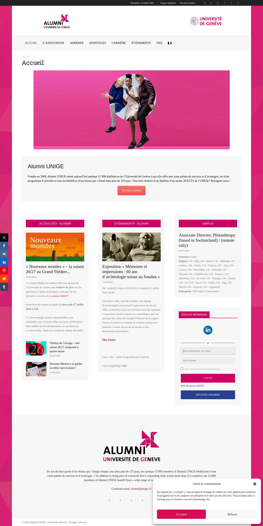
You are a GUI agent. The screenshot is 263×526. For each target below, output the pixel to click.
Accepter (181, 514)
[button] (255, 484)
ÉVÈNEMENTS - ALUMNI (131, 223)
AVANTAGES (97, 43)
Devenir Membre (208, 394)
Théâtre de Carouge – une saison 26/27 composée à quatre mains (65, 347)
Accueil (31, 43)
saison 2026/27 (60, 295)
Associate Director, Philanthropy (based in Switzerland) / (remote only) (207, 240)
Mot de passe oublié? (192, 385)
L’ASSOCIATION (53, 43)
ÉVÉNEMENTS (141, 43)
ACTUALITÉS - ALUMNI (55, 223)
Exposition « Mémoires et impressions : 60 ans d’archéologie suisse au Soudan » (131, 271)
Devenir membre (187, 3)
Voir (124, 365)
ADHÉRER (76, 43)
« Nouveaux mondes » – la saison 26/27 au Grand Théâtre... (55, 269)
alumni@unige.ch (141, 488)
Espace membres (168, 3)
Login (208, 378)
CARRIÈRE (119, 43)
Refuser (232, 514)
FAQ (159, 43)
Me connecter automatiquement (202, 368)
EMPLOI (208, 223)
